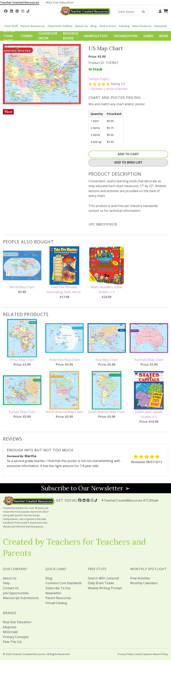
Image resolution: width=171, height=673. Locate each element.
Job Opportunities (16, 593)
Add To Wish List (128, 162)
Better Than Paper (9, 36)
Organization (125, 36)
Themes (27, 36)
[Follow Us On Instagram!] (22, 10)
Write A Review (116, 89)
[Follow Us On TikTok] (28, 10)
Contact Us (11, 588)
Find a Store (108, 26)
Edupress (9, 627)
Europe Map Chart (22, 412)
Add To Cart (128, 154)
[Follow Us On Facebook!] (6, 10)
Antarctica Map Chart (64, 360)
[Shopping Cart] (165, 10)
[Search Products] (142, 11)
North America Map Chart (64, 412)
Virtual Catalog (56, 603)
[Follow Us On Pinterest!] (17, 10)
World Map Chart (22, 287)
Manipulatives (96, 36)
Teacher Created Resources (19, 2)
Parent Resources (32, 26)
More (163, 36)
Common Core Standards (63, 583)
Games (148, 36)
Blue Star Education (60, 2)
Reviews (95, 89)
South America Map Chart (106, 412)
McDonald (10, 632)
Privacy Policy (125, 654)
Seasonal (160, 26)
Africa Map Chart (22, 360)
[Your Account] (160, 10)
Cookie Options (143, 654)
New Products (141, 26)
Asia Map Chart (106, 360)
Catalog (124, 26)
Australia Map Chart (148, 360)
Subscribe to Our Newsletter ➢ (85, 488)
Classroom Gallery (60, 26)
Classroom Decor (47, 36)
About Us (81, 26)
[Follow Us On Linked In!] (11, 10)
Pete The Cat (12, 642)
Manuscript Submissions (21, 598)
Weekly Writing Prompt (105, 588)
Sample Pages (98, 79)
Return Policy (160, 654)
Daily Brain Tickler (101, 583)
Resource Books (70, 36)
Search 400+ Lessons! (103, 578)
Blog (94, 26)
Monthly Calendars (144, 583)
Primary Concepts (16, 637)
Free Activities (140, 578)
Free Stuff (11, 26)
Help (6, 583)
